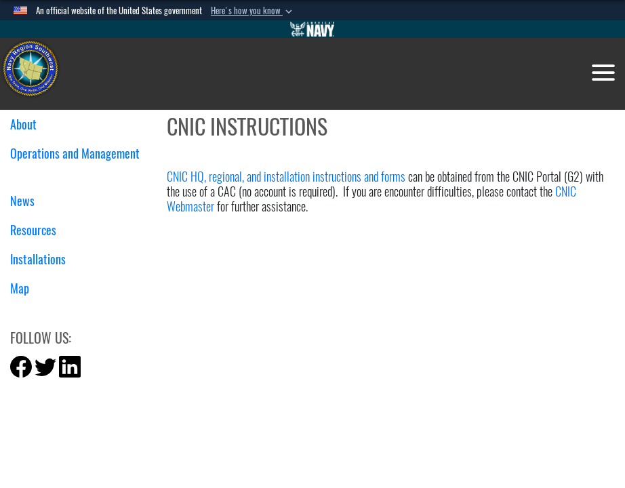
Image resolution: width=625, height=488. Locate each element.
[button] (253, 11)
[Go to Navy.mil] (312, 29)
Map (19, 288)
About (28, 124)
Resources (38, 230)
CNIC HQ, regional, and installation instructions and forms (286, 176)
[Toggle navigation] (603, 72)
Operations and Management (75, 161)
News (27, 200)
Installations (43, 259)
